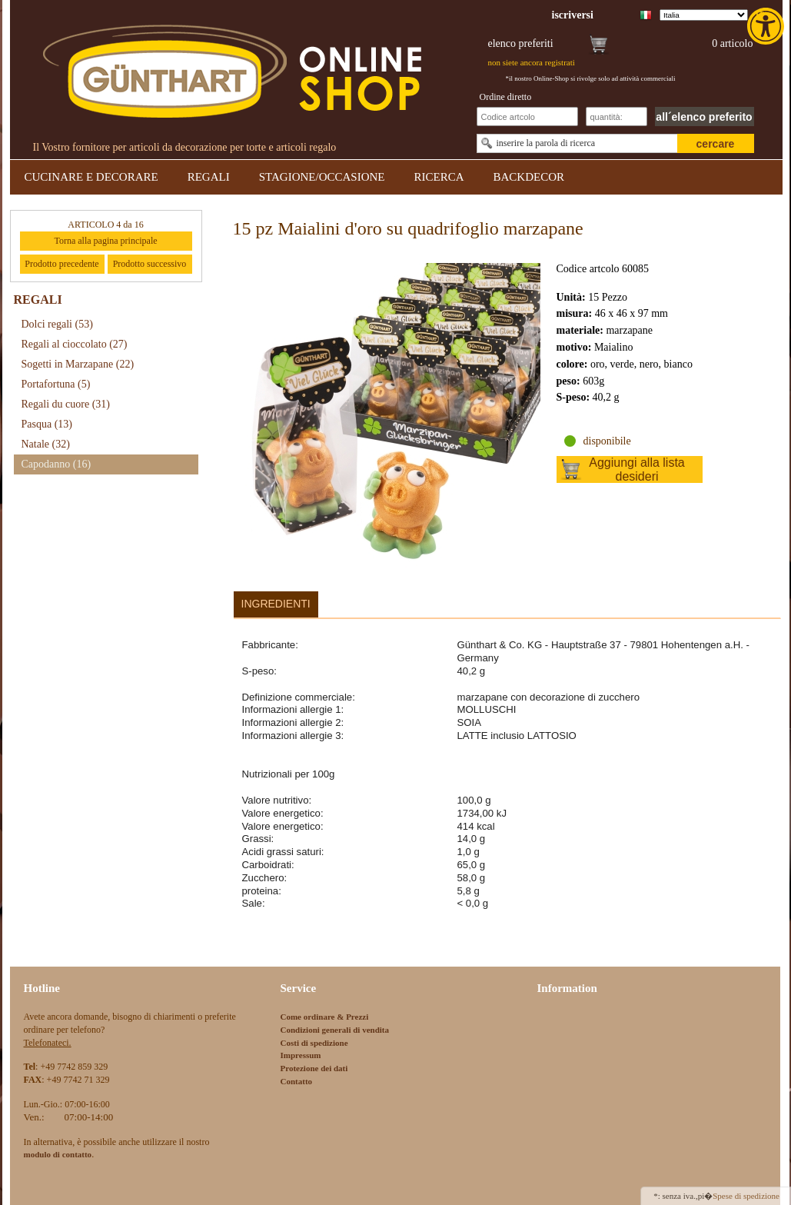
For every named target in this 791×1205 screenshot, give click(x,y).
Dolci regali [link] (57, 324)
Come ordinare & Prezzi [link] (325, 1016)
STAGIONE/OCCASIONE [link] (322, 177)
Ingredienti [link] (276, 604)
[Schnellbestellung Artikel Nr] (527, 116)
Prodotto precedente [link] (61, 263)
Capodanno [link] (56, 464)
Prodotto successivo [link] (150, 263)
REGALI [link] (209, 177)
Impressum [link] (301, 1055)
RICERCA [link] (439, 177)
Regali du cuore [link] (66, 404)
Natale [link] (46, 444)
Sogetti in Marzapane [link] (78, 364)
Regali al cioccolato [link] (75, 344)
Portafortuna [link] (56, 384)
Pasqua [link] (47, 424)
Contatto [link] (297, 1081)
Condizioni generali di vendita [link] (335, 1029)
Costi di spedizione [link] (314, 1042)
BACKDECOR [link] (529, 177)
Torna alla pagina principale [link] (105, 240)
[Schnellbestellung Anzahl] (616, 116)
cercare (715, 144)
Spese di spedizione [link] (746, 1195)
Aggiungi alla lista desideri (637, 469)
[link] (767, 26)
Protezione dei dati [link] (314, 1068)
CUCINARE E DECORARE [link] (91, 177)
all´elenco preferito (704, 117)
